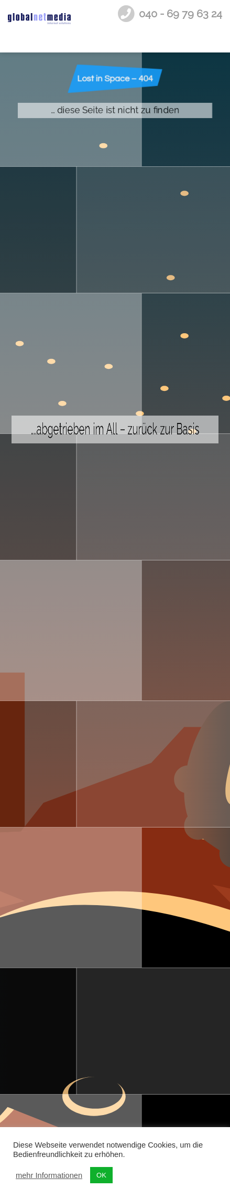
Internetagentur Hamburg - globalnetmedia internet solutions (39, 26)
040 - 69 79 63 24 (180, 13)
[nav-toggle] (212, 26)
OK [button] (101, 1175)
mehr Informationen (49, 1175)
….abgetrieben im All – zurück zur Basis (115, 612)
